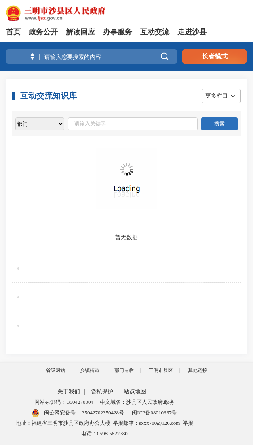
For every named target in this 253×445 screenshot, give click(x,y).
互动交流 (154, 32)
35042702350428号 (102, 412)
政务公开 (43, 32)
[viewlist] (39, 123)
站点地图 (135, 392)
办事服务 (117, 32)
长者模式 (215, 56)
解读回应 (80, 32)
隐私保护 (102, 392)
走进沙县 (192, 32)
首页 (13, 32)
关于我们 (68, 392)
